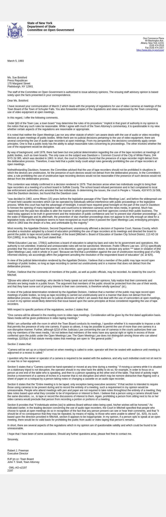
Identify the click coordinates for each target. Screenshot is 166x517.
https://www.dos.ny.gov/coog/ (150, 50)
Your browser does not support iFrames (83, 9)
